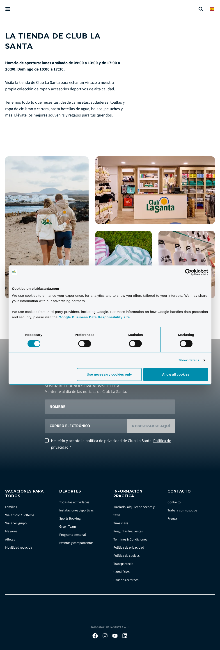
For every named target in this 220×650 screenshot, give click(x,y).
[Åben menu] (7, 9)
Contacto (174, 502)
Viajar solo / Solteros (19, 515)
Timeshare (120, 523)
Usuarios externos (125, 580)
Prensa (172, 518)
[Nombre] (110, 406)
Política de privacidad (128, 547)
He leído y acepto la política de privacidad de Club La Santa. (111, 444)
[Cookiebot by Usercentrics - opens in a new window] (188, 272)
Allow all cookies (175, 374)
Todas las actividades (74, 502)
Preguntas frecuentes (128, 531)
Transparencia (123, 563)
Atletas (10, 539)
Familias (11, 507)
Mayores (11, 531)
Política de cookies (126, 555)
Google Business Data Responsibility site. (95, 317)
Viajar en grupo (16, 523)
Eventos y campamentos (76, 543)
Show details (189, 360)
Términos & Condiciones (130, 539)
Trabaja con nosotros (182, 510)
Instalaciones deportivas (76, 510)
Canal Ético (121, 572)
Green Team (67, 526)
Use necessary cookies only (109, 374)
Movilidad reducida (18, 547)
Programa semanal (72, 534)
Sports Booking (70, 518)
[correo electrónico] (86, 426)
